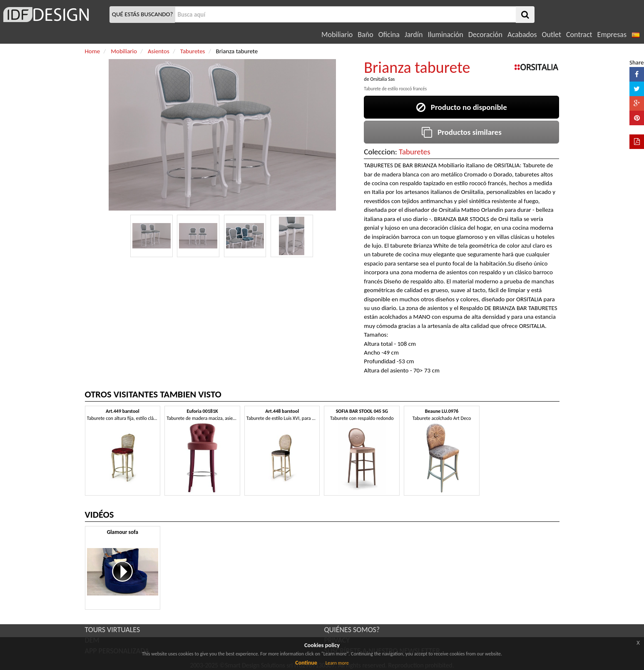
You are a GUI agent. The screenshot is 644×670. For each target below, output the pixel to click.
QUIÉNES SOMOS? (352, 629)
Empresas (612, 34)
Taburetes (414, 151)
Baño (365, 34)
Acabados (522, 34)
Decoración (485, 34)
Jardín (414, 34)
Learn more (337, 663)
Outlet (551, 34)
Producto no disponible (461, 107)
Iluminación (445, 34)
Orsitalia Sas (382, 79)
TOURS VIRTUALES (112, 629)
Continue (306, 662)
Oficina (389, 34)
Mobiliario (337, 34)
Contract (579, 34)
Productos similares (462, 132)
